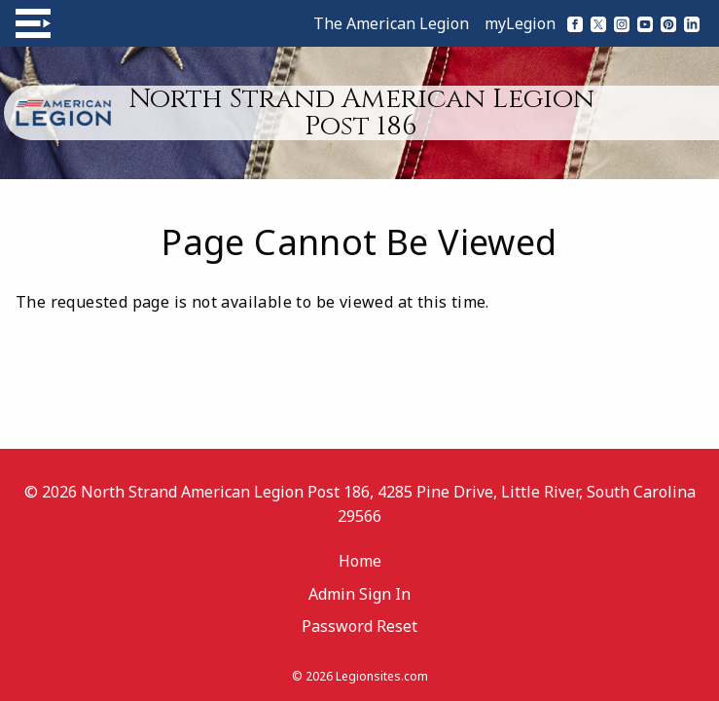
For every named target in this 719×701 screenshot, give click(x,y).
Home (360, 561)
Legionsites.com (382, 676)
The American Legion (391, 23)
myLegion (520, 23)
